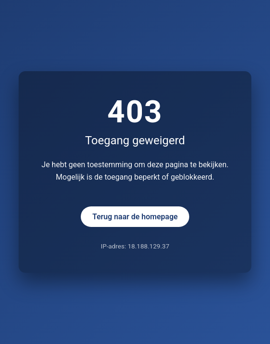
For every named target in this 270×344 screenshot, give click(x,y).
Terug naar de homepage (135, 216)
